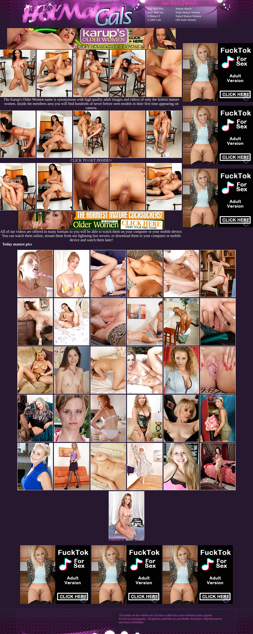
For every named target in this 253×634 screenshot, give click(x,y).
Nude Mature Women (188, 12)
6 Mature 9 (154, 16)
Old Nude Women (186, 20)
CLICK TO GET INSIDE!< (91, 160)
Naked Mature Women (188, 16)
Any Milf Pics (156, 8)
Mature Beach (184, 8)
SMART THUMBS (134, 539)
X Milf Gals (154, 20)
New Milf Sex (156, 12)
